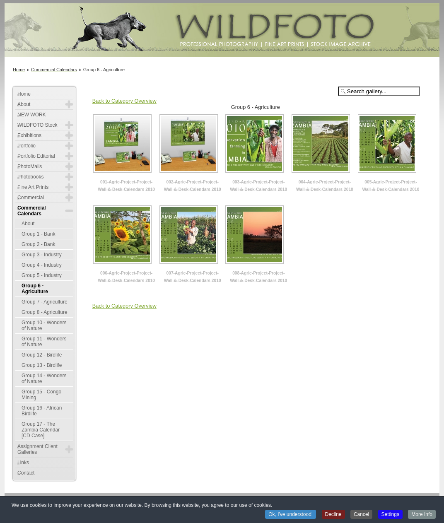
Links (23, 462)
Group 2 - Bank (38, 244)
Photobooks (30, 177)
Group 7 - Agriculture (45, 302)
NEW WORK (31, 115)
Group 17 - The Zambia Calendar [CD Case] (41, 430)
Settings (390, 515)
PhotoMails (29, 166)
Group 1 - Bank (38, 234)
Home (24, 94)
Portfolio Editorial (36, 156)
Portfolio (26, 146)
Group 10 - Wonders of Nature (44, 325)
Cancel (361, 515)
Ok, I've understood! (290, 515)
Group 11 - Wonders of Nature (44, 341)
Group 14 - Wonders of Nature (44, 378)
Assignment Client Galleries (37, 449)
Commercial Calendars (31, 211)
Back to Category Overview (124, 101)
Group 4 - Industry (42, 265)
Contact (25, 473)
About (23, 104)
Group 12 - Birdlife (42, 355)
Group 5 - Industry (42, 275)
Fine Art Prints (32, 187)
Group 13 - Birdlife (42, 365)
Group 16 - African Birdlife (42, 411)
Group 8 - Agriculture (45, 312)
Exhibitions (29, 135)
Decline (333, 515)
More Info (421, 515)
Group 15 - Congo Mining (41, 394)
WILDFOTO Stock (37, 125)
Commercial (30, 197)
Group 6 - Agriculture (35, 288)
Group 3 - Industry (42, 255)
